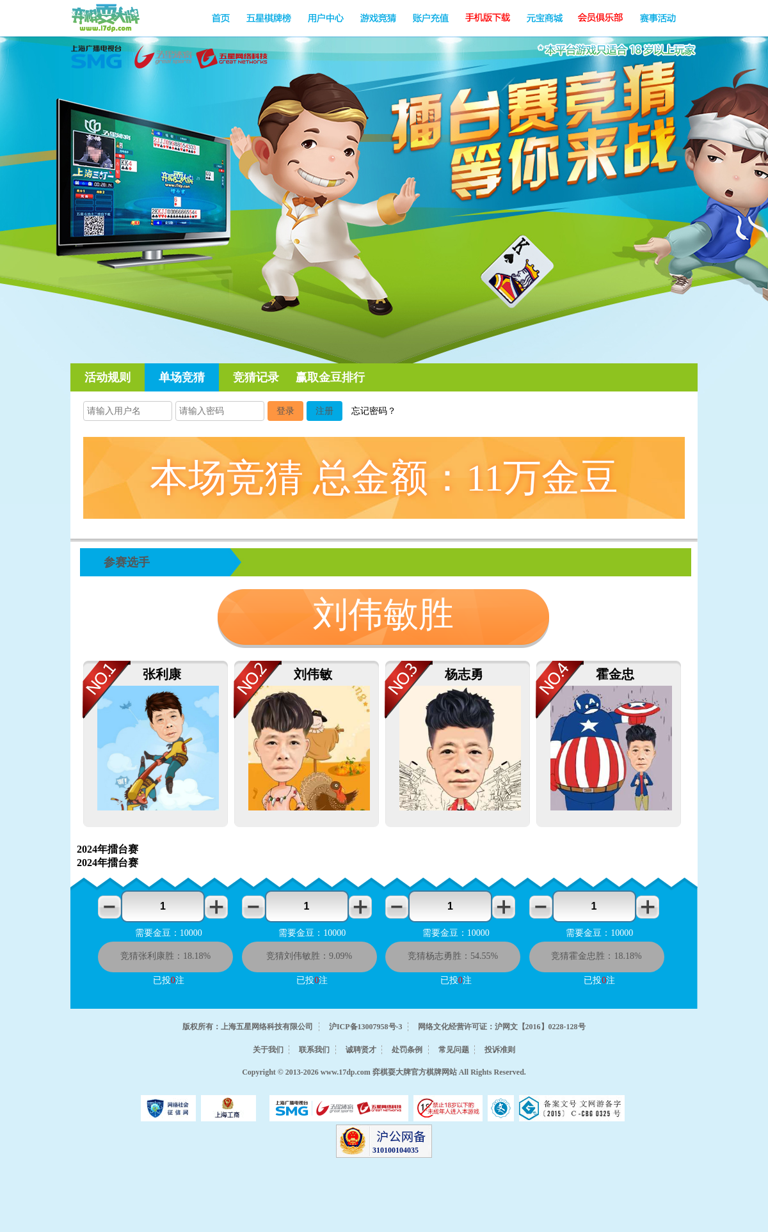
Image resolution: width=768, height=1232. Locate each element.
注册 (324, 411)
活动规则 (107, 377)
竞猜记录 (256, 377)
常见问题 (453, 1049)
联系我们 (314, 1049)
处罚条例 (407, 1049)
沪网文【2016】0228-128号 (540, 1026)
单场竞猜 (182, 377)
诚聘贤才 (361, 1049)
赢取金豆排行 (330, 377)
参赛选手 (127, 562)
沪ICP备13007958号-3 (366, 1026)
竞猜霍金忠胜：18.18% (596, 956)
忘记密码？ (373, 411)
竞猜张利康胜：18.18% (165, 956)
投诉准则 (499, 1049)
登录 (285, 411)
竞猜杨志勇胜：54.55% (453, 956)
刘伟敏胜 (383, 614)
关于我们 (268, 1049)
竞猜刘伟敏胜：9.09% (309, 956)
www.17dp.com (346, 1072)
